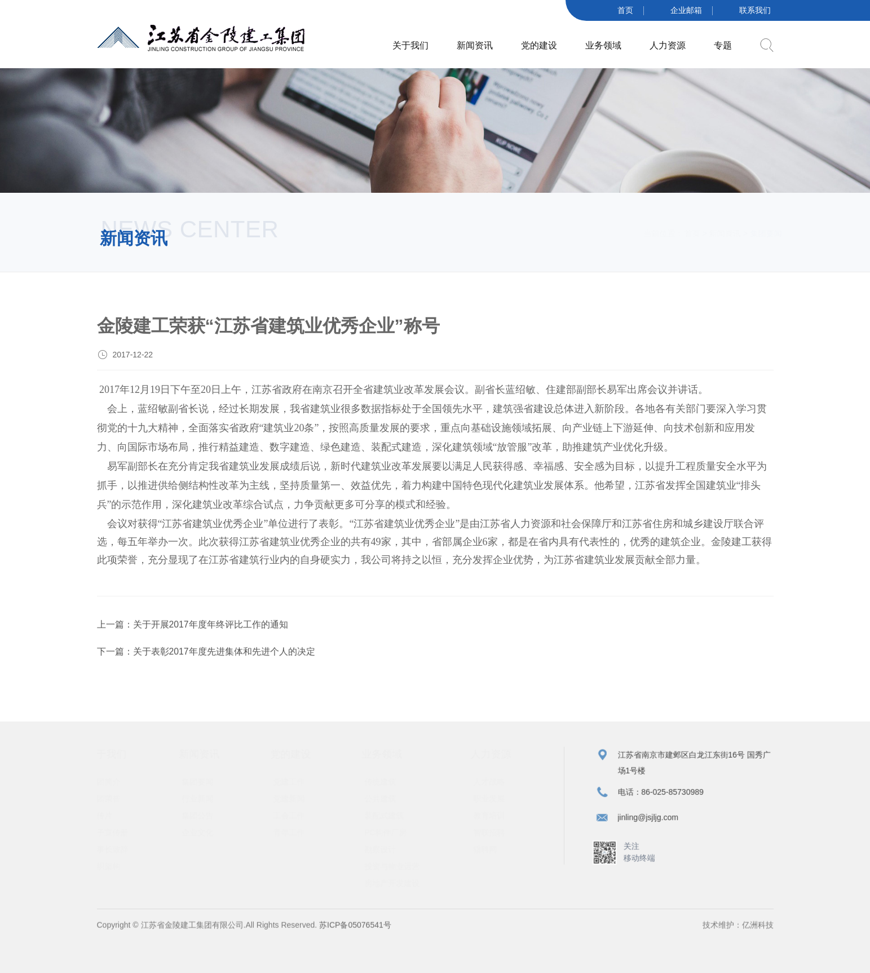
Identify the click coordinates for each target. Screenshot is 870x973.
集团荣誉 (110, 802)
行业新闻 (203, 802)
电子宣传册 (114, 836)
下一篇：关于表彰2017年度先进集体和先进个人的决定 (206, 655)
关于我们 (410, 45)
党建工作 (294, 785)
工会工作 (294, 819)
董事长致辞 (114, 853)
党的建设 (539, 45)
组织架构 (110, 870)
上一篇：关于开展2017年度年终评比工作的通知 (193, 628)
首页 (682, 233)
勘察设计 (385, 853)
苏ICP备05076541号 (354, 932)
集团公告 (203, 819)
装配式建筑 (389, 819)
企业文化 (203, 836)
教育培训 (494, 819)
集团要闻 (203, 785)
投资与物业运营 (397, 870)
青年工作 (294, 836)
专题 (723, 45)
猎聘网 (490, 853)
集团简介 (110, 785)
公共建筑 (385, 802)
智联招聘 (494, 836)
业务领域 (603, 45)
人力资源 (668, 45)
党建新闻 (294, 802)
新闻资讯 (475, 45)
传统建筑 (385, 785)
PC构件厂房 (391, 836)
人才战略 (494, 785)
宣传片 (106, 819)
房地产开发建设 (397, 887)
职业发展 (494, 802)
